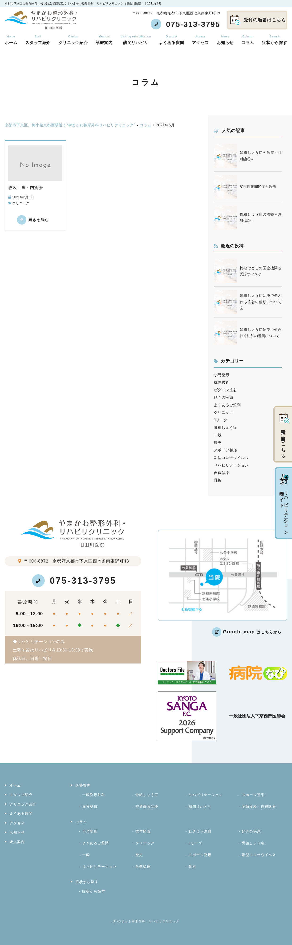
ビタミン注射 (225, 390)
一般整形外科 (93, 795)
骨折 (218, 480)
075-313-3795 (74, 580)
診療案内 (104, 40)
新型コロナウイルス (231, 458)
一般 (218, 435)
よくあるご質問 (227, 405)
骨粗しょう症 (225, 428)
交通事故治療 (146, 806)
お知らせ (225, 40)
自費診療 (221, 473)
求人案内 (17, 842)
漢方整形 (89, 806)
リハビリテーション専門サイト (284, 503)
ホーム (11, 40)
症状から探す (87, 882)
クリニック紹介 (73, 40)
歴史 (218, 443)
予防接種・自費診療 (259, 806)
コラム (248, 40)
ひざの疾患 (223, 397)
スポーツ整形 (225, 450)
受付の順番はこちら (258, 20)
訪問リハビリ (136, 40)
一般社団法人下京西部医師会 (257, 716)
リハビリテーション (231, 465)
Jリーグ (220, 420)
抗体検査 (221, 382)
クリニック (20, 203)
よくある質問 (171, 40)
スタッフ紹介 (37, 40)
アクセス (200, 40)
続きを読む (38, 220)
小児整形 (221, 375)
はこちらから (252, 631)
